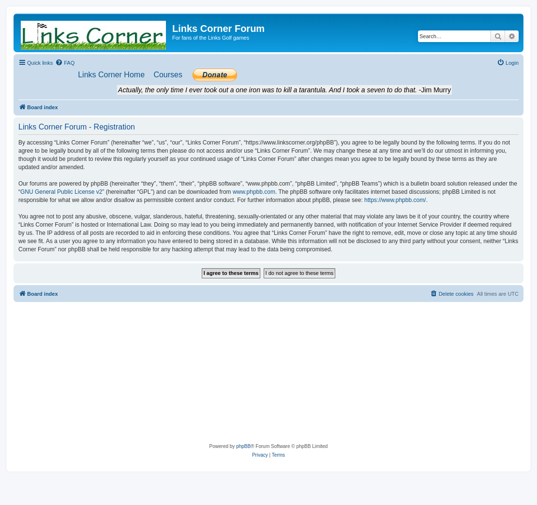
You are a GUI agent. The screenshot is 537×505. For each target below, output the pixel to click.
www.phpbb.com (254, 191)
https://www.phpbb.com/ (395, 200)
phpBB (243, 446)
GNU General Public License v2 (61, 191)
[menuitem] (65, 63)
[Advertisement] (268, 374)
